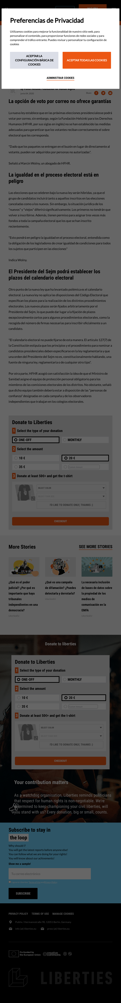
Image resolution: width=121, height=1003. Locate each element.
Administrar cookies (60, 78)
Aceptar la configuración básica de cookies (34, 60)
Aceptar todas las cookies (87, 60)
